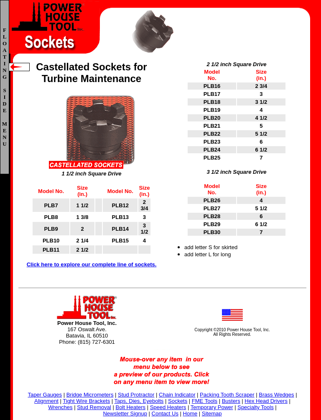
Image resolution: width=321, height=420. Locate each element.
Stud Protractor (136, 395)
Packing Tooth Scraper (227, 395)
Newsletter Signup (125, 413)
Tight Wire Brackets (86, 401)
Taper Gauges (45, 395)
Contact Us (165, 413)
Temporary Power (212, 407)
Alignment (46, 401)
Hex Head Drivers (266, 401)
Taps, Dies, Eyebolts (139, 401)
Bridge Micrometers (90, 395)
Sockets (177, 401)
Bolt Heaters (130, 407)
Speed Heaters (168, 407)
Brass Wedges (276, 395)
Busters (231, 401)
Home (190, 413)
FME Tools (204, 401)
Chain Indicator (177, 395)
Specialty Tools (255, 407)
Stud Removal (94, 407)
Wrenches (60, 407)
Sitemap (212, 413)
